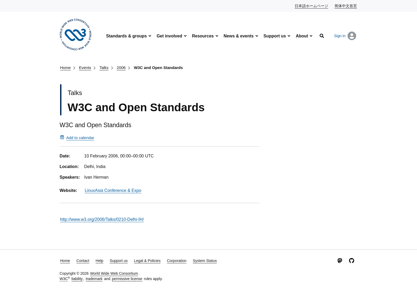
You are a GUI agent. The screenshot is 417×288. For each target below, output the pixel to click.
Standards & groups (126, 36)
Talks (104, 67)
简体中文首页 (346, 5)
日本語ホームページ (312, 5)
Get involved (169, 36)
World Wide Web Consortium (114, 273)
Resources (203, 36)
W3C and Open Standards (158, 67)
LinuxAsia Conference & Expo (113, 190)
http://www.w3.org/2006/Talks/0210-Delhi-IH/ (102, 219)
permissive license (127, 279)
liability (77, 279)
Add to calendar (77, 137)
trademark (94, 279)
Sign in (345, 36)
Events (85, 67)
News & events (239, 36)
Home (65, 67)
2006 (121, 67)
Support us (275, 36)
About (302, 36)
